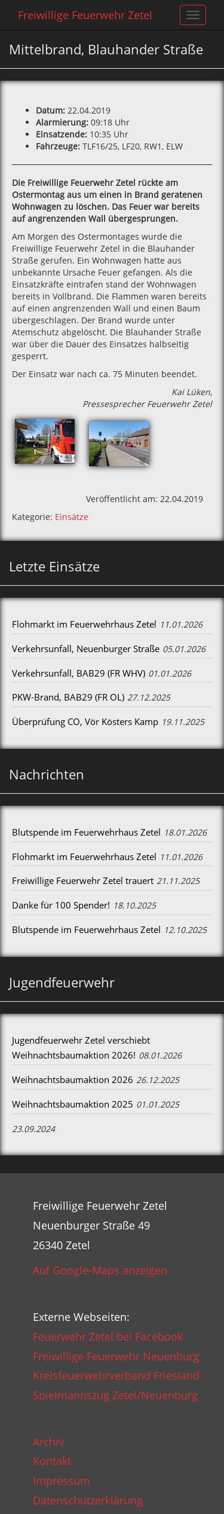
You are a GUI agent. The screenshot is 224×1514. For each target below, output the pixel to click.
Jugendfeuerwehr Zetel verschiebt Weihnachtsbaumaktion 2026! (81, 1048)
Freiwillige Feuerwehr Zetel (85, 15)
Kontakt (52, 1461)
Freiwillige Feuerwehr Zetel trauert (83, 880)
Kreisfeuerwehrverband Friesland (116, 1375)
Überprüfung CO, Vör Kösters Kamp (85, 721)
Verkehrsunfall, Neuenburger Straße (85, 648)
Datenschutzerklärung (88, 1500)
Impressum (61, 1480)
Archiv (48, 1442)
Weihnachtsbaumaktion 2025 (72, 1104)
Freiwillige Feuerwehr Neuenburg (116, 1356)
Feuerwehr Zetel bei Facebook (108, 1336)
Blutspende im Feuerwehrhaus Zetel (86, 832)
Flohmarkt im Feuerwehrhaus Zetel (84, 624)
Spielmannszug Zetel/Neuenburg (115, 1395)
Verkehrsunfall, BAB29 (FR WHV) (78, 673)
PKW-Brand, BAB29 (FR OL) (68, 697)
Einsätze (71, 516)
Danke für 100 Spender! (61, 905)
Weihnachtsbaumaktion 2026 (72, 1079)
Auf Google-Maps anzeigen (100, 1270)
